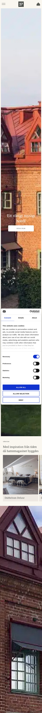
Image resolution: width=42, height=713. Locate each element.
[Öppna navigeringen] (3, 4)
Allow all (21, 387)
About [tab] (34, 318)
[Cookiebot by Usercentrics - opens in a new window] (29, 311)
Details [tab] (21, 318)
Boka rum (38, 4)
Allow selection (21, 394)
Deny (21, 400)
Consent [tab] (7, 318)
